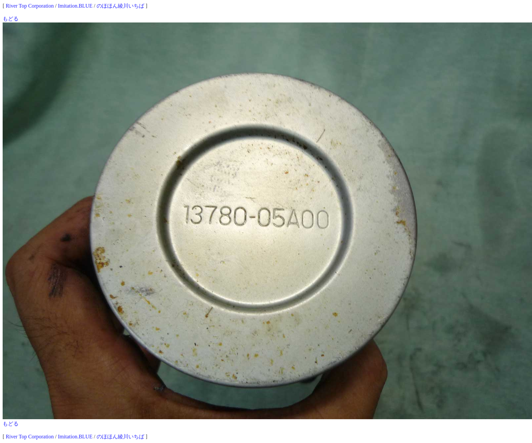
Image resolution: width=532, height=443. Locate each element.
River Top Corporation (30, 6)
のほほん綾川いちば (120, 6)
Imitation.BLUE (75, 6)
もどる (11, 18)
